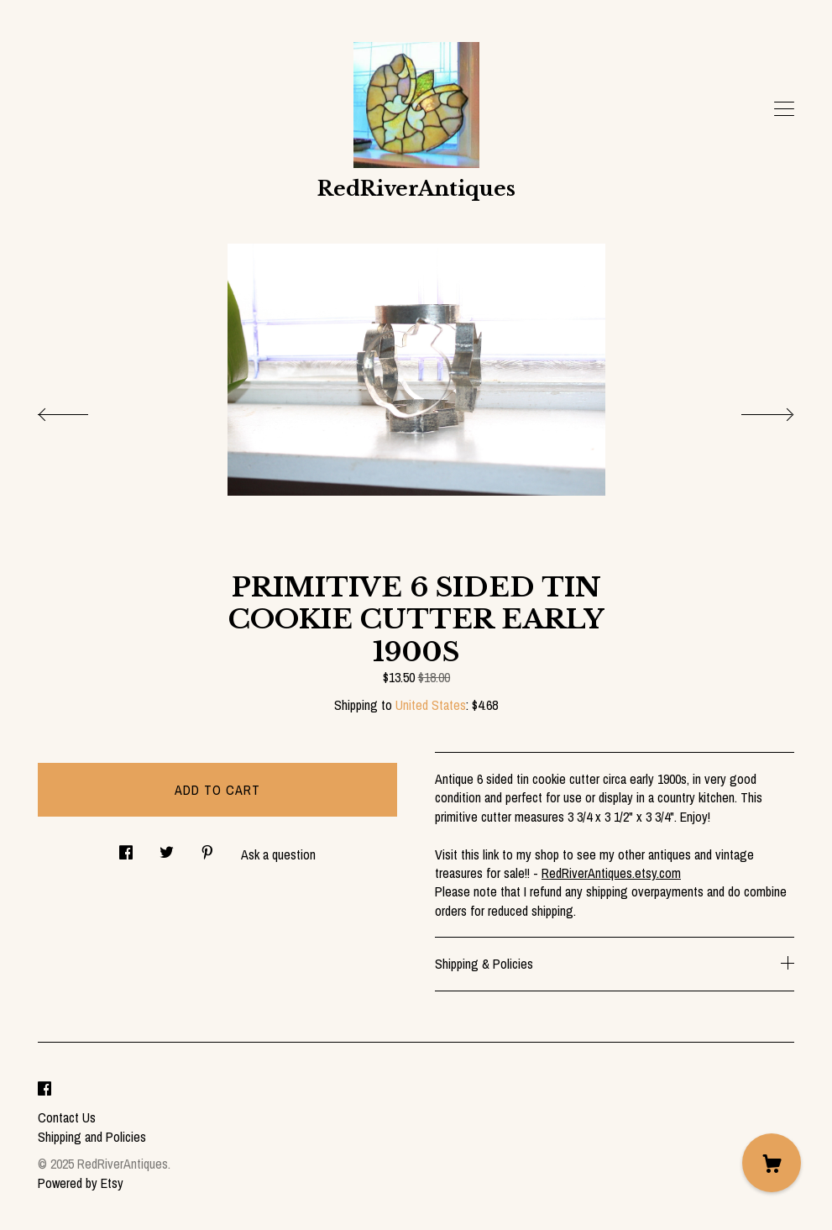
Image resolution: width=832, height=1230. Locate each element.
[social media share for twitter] (167, 847)
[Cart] (771, 1162)
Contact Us (67, 1117)
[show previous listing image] (80, 410)
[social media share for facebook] (126, 847)
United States (430, 705)
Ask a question (278, 854)
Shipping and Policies (92, 1137)
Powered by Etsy (80, 1183)
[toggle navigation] (784, 109)
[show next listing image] (752, 410)
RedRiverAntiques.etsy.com (611, 873)
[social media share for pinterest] (207, 847)
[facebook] (44, 1089)
